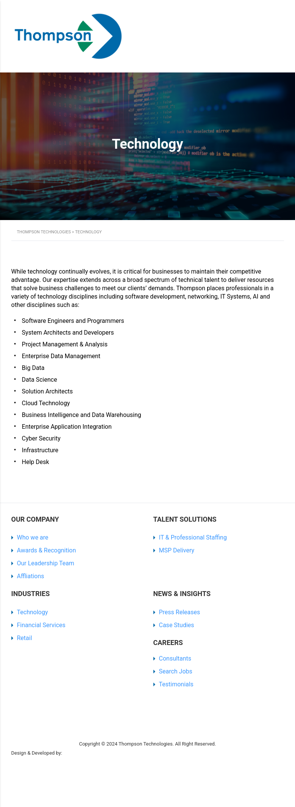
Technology (32, 612)
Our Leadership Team (46, 563)
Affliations (30, 576)
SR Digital (75, 753)
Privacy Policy (26, 735)
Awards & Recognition (46, 550)
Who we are (32, 537)
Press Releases (179, 612)
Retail (24, 638)
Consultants (175, 658)
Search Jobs (175, 671)
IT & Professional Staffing (193, 537)
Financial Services (41, 625)
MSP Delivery (177, 550)
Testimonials (176, 684)
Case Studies (176, 625)
